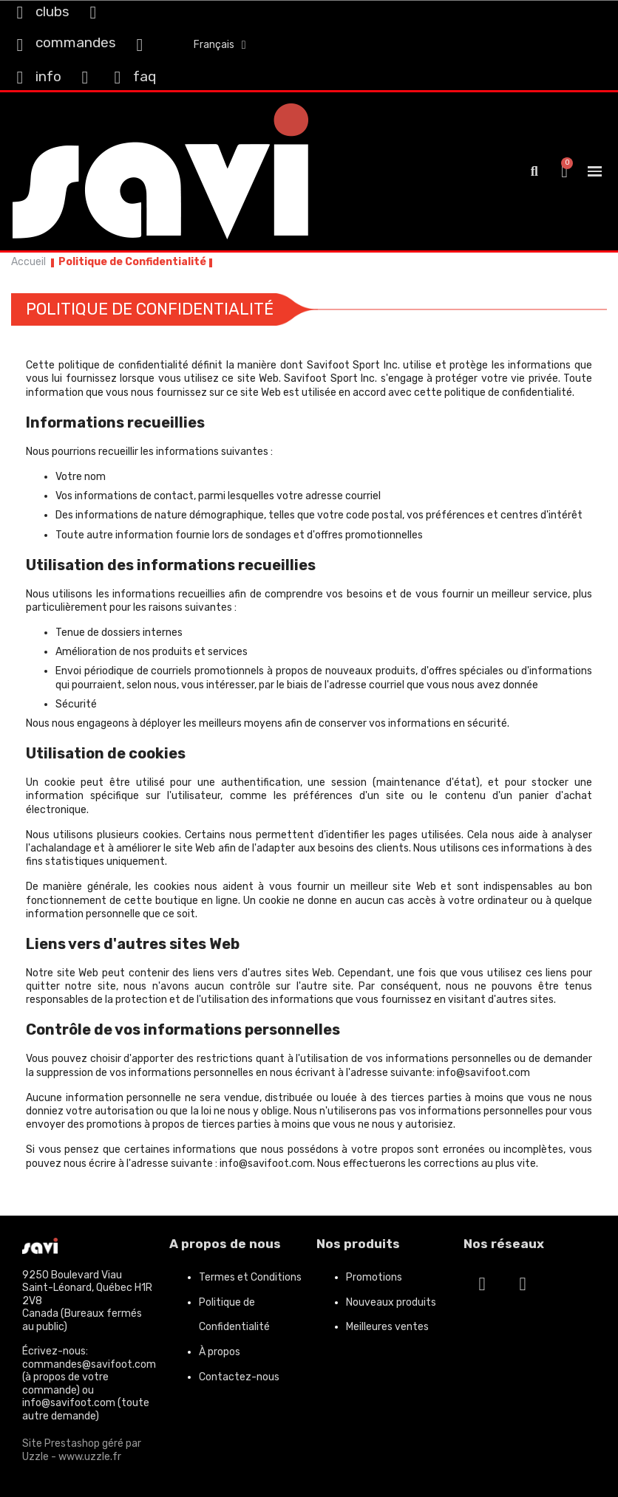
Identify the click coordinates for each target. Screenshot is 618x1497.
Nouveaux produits (391, 1302)
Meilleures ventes (387, 1326)
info (48, 76)
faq (144, 76)
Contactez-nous (239, 1377)
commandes (75, 42)
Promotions (374, 1277)
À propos (219, 1352)
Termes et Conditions (250, 1277)
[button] (534, 172)
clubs (52, 11)
